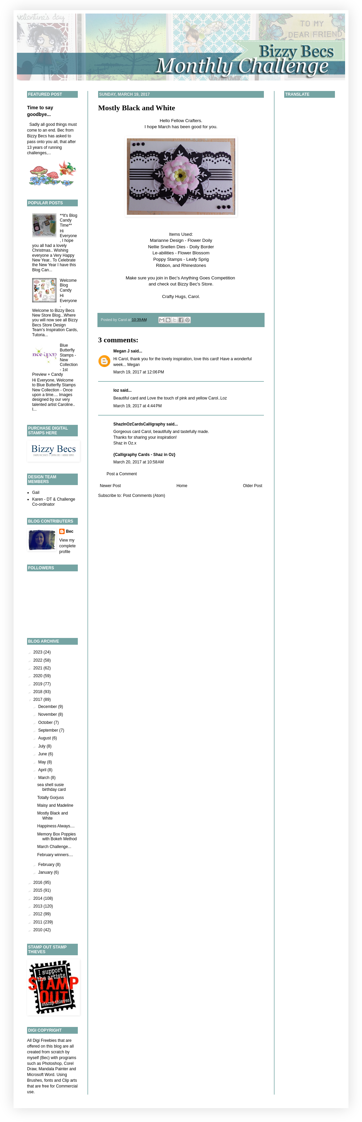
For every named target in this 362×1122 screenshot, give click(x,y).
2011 (38, 922)
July (42, 746)
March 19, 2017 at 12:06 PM (138, 372)
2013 (38, 906)
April (42, 770)
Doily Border (201, 246)
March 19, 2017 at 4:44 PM (137, 406)
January (46, 872)
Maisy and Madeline (55, 805)
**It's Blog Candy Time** (68, 220)
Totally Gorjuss (50, 797)
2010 (38, 930)
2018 (38, 691)
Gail (35, 492)
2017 (38, 699)
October (46, 722)
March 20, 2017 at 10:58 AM (138, 462)
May (42, 762)
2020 (38, 675)
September (48, 730)
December (48, 706)
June (43, 754)
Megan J (121, 351)
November (48, 714)
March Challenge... (54, 846)
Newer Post (110, 485)
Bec (69, 531)
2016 (38, 882)
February (46, 864)
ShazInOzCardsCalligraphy (139, 424)
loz (116, 390)
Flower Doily (199, 240)
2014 (38, 898)
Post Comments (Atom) (144, 495)
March (44, 777)
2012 (38, 914)
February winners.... (55, 854)
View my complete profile (67, 546)
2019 (38, 684)
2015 (38, 890)
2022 (38, 660)
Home (182, 485)
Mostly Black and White (136, 108)
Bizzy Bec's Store (195, 284)
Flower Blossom (193, 252)
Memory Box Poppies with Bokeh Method (57, 836)
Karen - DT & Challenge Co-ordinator (53, 501)
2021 (38, 668)
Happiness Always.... (56, 826)
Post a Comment (122, 474)
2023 (38, 652)
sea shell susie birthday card (51, 787)
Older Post (252, 485)
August (45, 738)
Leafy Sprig (197, 259)
